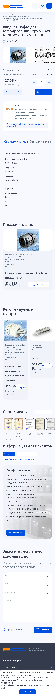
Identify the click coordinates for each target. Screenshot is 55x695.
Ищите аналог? (15, 98)
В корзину (39, 293)
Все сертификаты (41, 432)
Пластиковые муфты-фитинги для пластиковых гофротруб (24, 132)
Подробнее (18, 575)
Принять (27, 691)
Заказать (41, 98)
